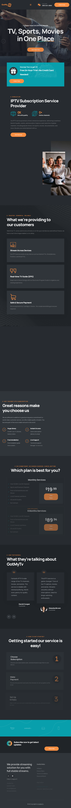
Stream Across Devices (20, 250)
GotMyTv (41, 804)
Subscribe (52, 748)
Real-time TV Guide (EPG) (22, 276)
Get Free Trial (35, 52)
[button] (3, 41)
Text (36, 445)
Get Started (18, 134)
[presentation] (9, 617)
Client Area (62, 5)
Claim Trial (16, 81)
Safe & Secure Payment (21, 302)
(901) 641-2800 (47, 5)
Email (40, 445)
